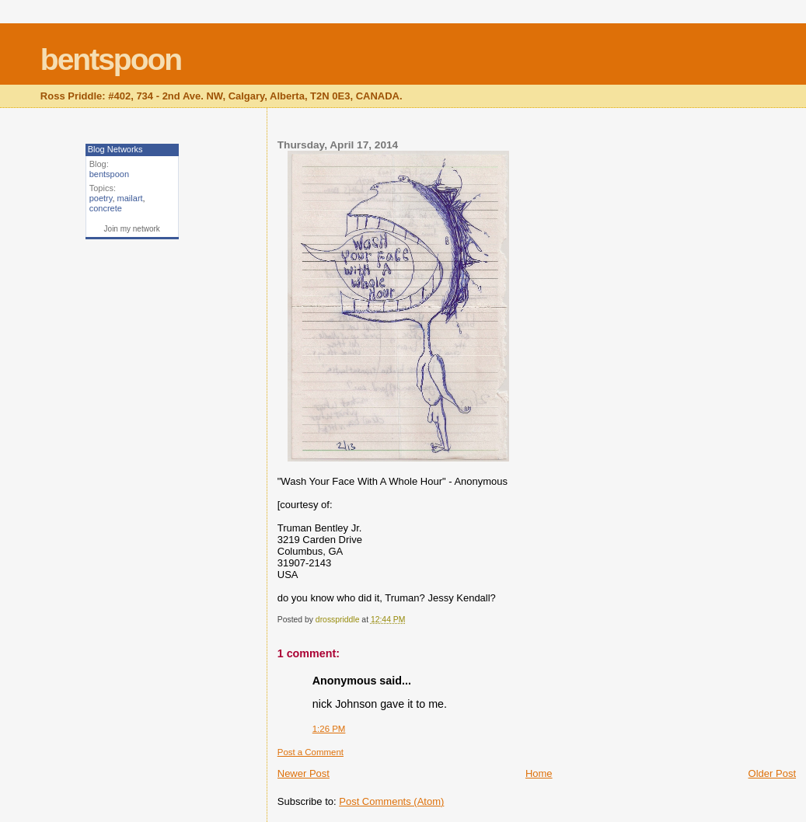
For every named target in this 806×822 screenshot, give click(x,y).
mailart (130, 198)
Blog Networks (115, 149)
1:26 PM (329, 728)
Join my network (132, 229)
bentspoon (110, 59)
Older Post (772, 773)
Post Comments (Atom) (391, 801)
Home (539, 773)
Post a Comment (310, 752)
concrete (105, 208)
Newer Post (303, 773)
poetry (101, 198)
